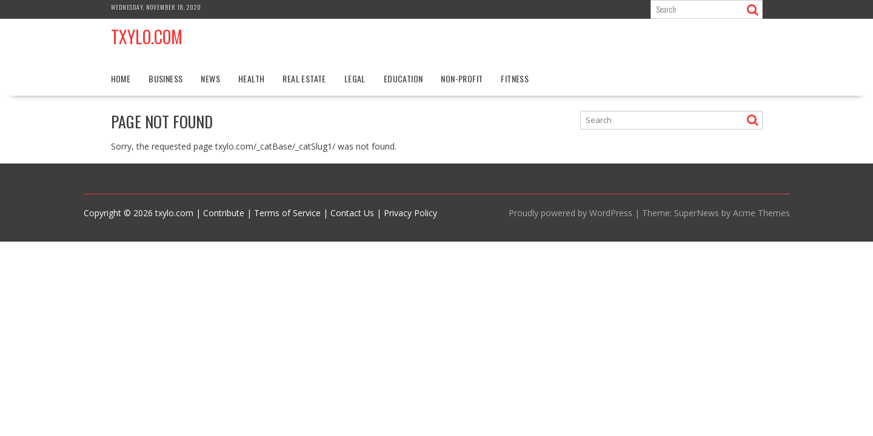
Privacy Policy (410, 213)
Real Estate (304, 78)
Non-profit (462, 78)
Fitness (515, 78)
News (210, 78)
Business (165, 78)
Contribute (223, 213)
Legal (355, 78)
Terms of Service (287, 213)
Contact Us (352, 213)
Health (251, 78)
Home (121, 78)
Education (403, 78)
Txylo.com (146, 36)
